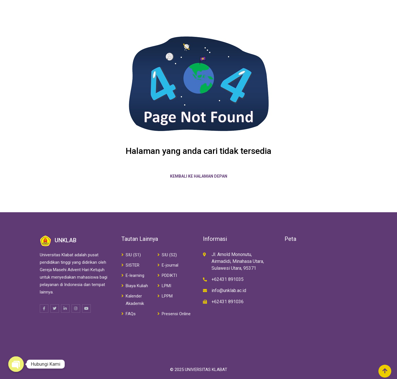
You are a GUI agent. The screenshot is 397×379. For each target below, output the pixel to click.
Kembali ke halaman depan (198, 176)
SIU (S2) (169, 254)
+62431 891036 (228, 301)
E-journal (170, 265)
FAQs (131, 313)
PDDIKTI (169, 275)
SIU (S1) (133, 254)
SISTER (132, 265)
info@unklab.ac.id (229, 290)
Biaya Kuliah (137, 285)
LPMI (166, 285)
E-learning (135, 275)
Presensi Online (176, 313)
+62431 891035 (228, 279)
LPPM (167, 296)
